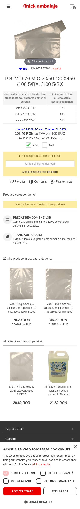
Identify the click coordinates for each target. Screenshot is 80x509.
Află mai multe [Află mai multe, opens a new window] (41, 464)
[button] (40, 502)
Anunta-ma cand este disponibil (40, 171)
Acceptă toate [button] (22, 491)
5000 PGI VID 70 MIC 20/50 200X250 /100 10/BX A (21, 390)
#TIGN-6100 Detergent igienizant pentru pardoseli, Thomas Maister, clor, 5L (58, 392)
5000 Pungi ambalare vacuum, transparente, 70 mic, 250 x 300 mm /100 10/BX (58, 310)
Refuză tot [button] (60, 491)
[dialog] (40, 475)
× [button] (75, 447)
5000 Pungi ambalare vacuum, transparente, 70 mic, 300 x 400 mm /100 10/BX (21, 310)
